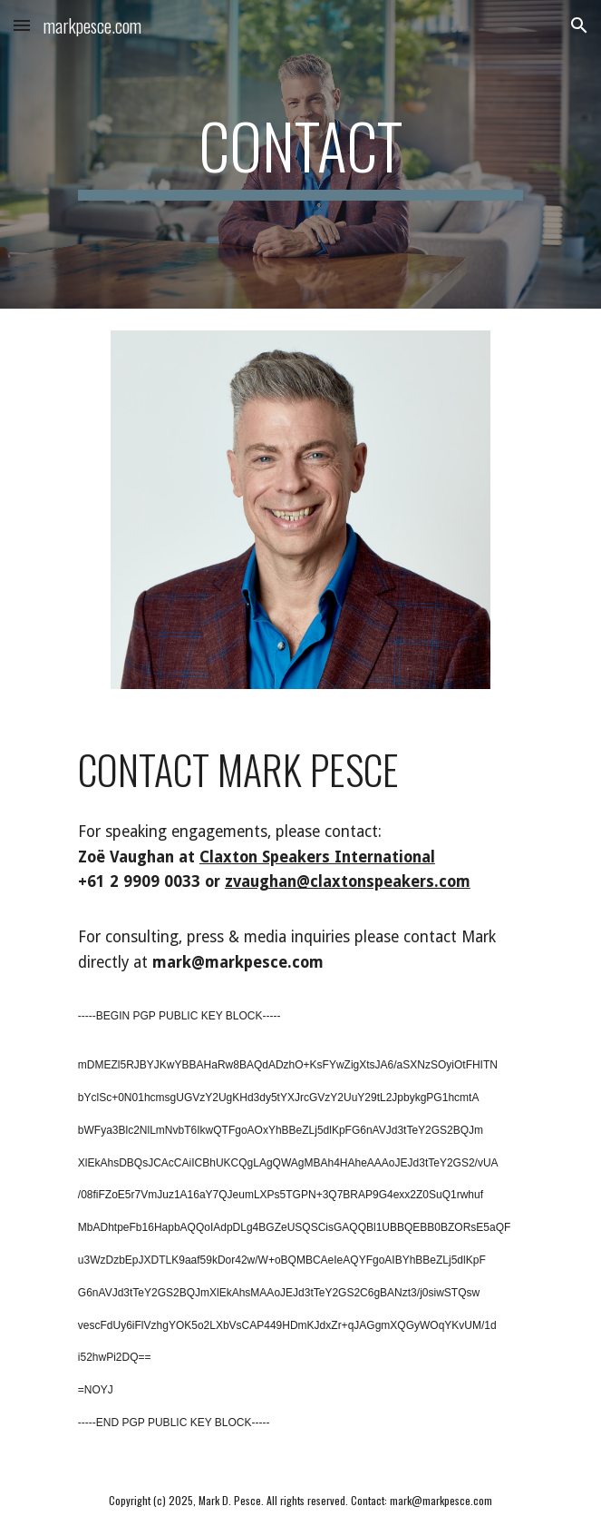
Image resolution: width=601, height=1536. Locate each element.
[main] (300, 154)
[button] (22, 25)
